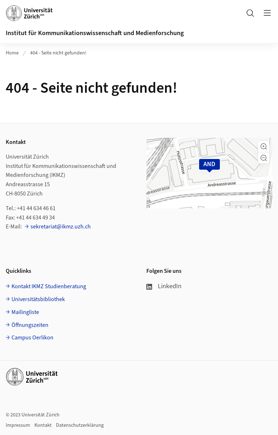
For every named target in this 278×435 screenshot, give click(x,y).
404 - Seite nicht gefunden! (58, 53)
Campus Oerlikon (32, 338)
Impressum (18, 425)
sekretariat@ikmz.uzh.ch (60, 227)
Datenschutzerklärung (80, 425)
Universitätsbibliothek (38, 299)
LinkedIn (164, 286)
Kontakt (43, 425)
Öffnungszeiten (29, 325)
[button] (263, 146)
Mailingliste (25, 312)
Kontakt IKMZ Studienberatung (48, 286)
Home (12, 53)
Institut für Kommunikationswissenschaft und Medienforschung (95, 33)
